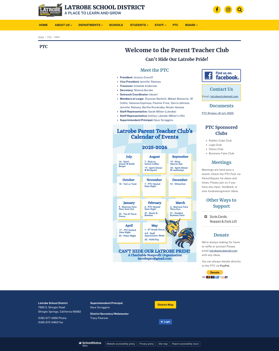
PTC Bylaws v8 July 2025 (218, 113)
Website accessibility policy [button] (121, 344)
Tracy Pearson (99, 317)
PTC (49, 37)
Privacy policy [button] (147, 344)
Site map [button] (163, 344)
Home (41, 37)
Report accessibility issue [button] (185, 344)
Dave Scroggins (100, 307)
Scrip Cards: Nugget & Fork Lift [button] (223, 219)
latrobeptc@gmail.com (224, 96)
